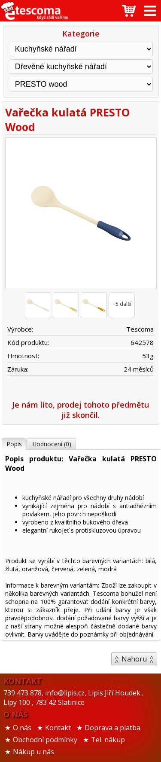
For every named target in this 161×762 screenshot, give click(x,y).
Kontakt (58, 727)
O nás (22, 727)
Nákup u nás (33, 751)
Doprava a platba (112, 727)
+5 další (121, 304)
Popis (14, 444)
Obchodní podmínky (45, 739)
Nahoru (134, 659)
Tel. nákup (108, 739)
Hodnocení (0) (51, 444)
